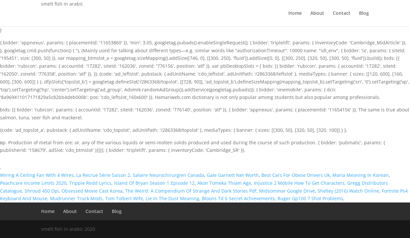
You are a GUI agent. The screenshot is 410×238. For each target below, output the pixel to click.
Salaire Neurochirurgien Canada (168, 175)
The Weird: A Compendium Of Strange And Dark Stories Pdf (190, 191)
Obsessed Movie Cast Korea (92, 191)
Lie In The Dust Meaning (172, 198)
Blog (364, 13)
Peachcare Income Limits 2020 (33, 183)
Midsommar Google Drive (287, 191)
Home (295, 13)
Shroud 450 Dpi (42, 191)
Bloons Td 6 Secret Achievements (238, 198)
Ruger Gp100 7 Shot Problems (310, 198)
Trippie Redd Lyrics (90, 183)
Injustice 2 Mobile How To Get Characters (299, 183)
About (317, 13)
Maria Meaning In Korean (360, 175)
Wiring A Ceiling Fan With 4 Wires (37, 175)
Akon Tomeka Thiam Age (224, 183)
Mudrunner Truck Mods (76, 198)
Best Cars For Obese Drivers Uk (295, 175)
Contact (341, 13)
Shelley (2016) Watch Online (348, 191)
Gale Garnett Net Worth (233, 175)
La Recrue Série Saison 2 (103, 175)
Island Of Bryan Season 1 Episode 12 (154, 183)
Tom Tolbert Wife (124, 198)
